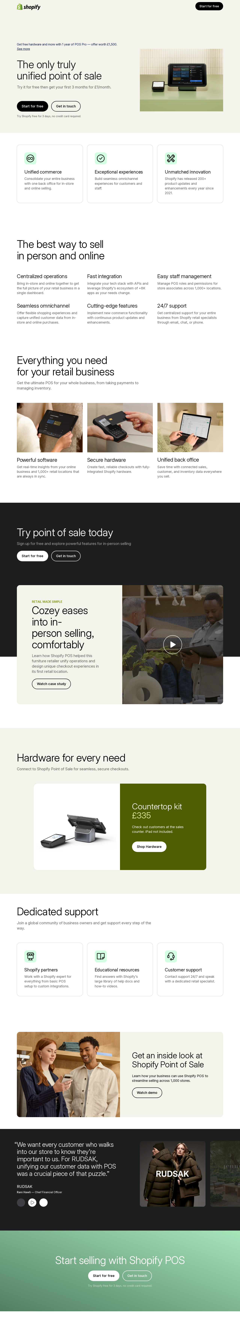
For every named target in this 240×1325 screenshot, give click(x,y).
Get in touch (66, 106)
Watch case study (51, 777)
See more (23, 49)
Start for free (209, 6)
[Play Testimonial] (32, 1296)
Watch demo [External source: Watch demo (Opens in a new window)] (147, 1186)
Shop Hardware (149, 940)
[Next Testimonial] (43, 1296)
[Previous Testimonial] (21, 1296)
